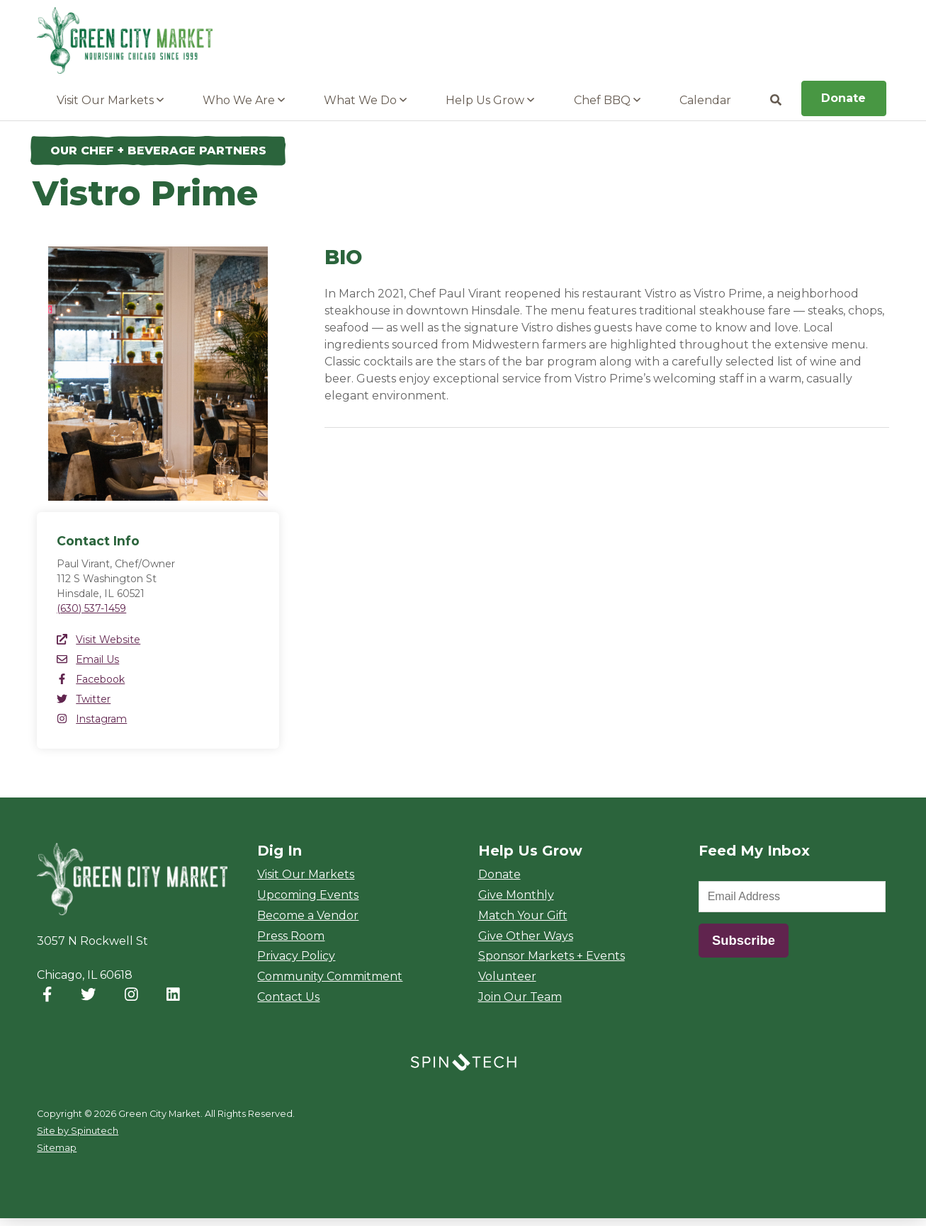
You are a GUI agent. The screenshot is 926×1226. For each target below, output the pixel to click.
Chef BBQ (607, 108)
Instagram (92, 726)
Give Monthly (516, 902)
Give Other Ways (525, 943)
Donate (843, 106)
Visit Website (98, 647)
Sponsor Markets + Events (551, 963)
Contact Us (288, 1004)
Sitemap (57, 1155)
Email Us (88, 667)
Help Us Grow (490, 108)
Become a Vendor (307, 923)
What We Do (365, 108)
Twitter (84, 706)
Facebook (91, 687)
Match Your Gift (523, 923)
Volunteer (507, 984)
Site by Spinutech (77, 1138)
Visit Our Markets (110, 108)
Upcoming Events (307, 902)
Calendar (705, 108)
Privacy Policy (296, 963)
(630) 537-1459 (91, 616)
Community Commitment (329, 984)
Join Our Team (520, 1004)
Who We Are (244, 108)
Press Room (290, 943)
